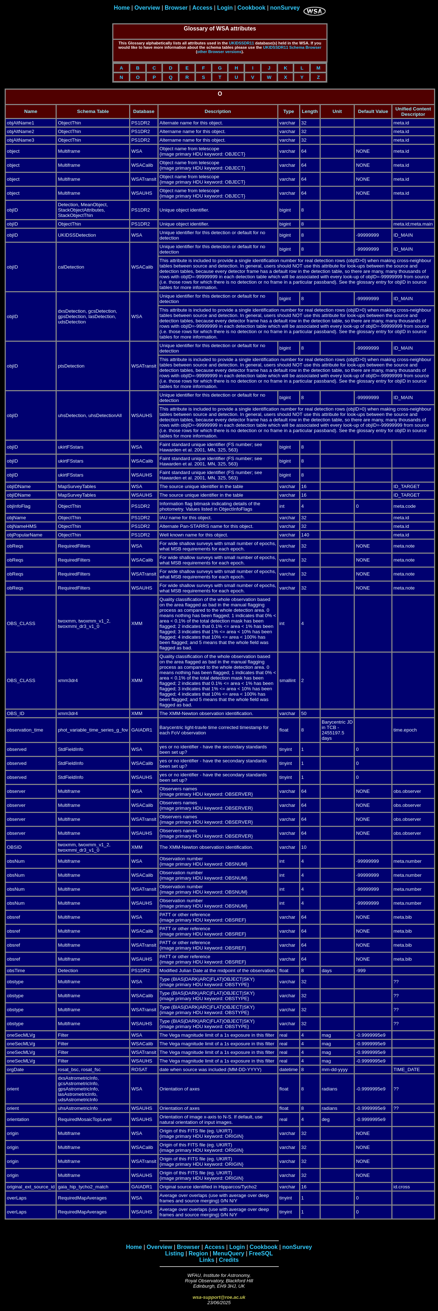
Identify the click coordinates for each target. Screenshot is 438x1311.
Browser (176, 8)
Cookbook (251, 8)
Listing (174, 1253)
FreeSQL (261, 1253)
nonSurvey (285, 8)
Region (198, 1253)
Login (225, 8)
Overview (147, 8)
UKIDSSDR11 (241, 43)
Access (202, 8)
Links (207, 1260)
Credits (229, 1260)
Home (121, 8)
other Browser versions (219, 51)
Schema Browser (305, 47)
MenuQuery (228, 1253)
